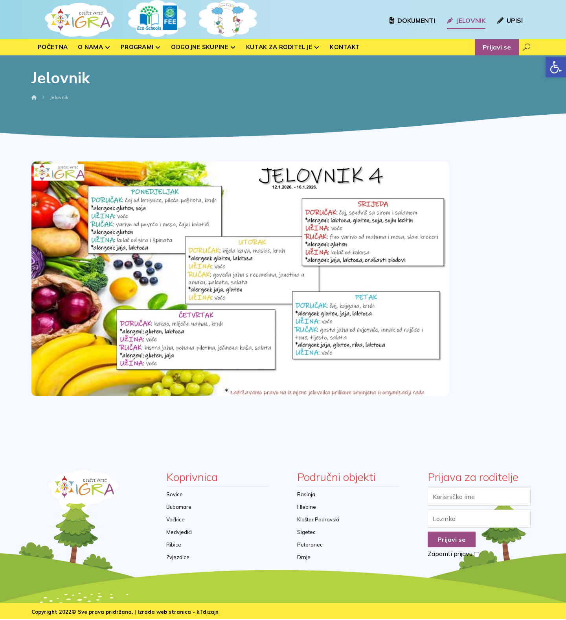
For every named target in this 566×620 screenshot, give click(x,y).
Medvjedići (179, 532)
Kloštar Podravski (318, 520)
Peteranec (310, 545)
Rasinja (306, 495)
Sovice (174, 495)
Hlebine (306, 507)
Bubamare (178, 507)
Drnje (304, 557)
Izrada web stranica (164, 612)
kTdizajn (208, 612)
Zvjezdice (177, 557)
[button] (556, 67)
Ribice (173, 545)
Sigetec (306, 532)
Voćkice (175, 520)
